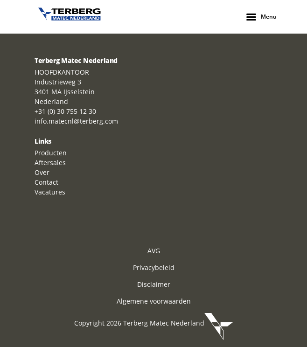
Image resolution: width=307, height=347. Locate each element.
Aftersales (50, 162)
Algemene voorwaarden (154, 301)
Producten (51, 152)
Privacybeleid (153, 267)
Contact (46, 182)
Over (42, 172)
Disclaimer (153, 284)
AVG (153, 250)
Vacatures (50, 191)
